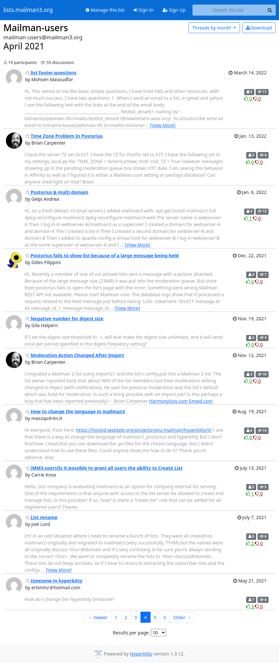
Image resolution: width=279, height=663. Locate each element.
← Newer (98, 617)
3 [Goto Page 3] (135, 617)
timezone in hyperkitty (54, 581)
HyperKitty (141, 654)
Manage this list (105, 10)
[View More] (162, 125)
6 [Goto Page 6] (165, 617)
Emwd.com (201, 401)
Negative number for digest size (64, 318)
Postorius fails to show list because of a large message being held (102, 255)
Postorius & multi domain (56, 192)
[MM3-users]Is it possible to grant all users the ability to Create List (104, 468)
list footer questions (50, 73)
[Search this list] (228, 10)
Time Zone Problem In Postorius (64, 136)
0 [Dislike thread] (257, 99)
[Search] (270, 10)
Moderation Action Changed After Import (74, 355)
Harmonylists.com (168, 401)
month (212, 28)
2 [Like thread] (250, 543)
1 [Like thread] (248, 218)
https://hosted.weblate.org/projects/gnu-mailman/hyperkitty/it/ (144, 430)
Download (259, 28)
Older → (182, 617)
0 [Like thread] (248, 99)
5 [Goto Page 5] (155, 617)
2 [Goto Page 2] (126, 617)
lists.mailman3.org (28, 10)
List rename (41, 517)
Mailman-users (36, 27)
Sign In (143, 10)
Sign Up (174, 10)
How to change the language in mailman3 (75, 411)
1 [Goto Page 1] (116, 617)
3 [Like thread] (250, 606)
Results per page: (131, 633)
